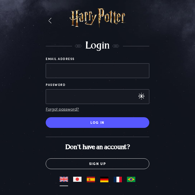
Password (56, 84)
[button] (50, 21)
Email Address (60, 58)
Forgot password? (62, 109)
